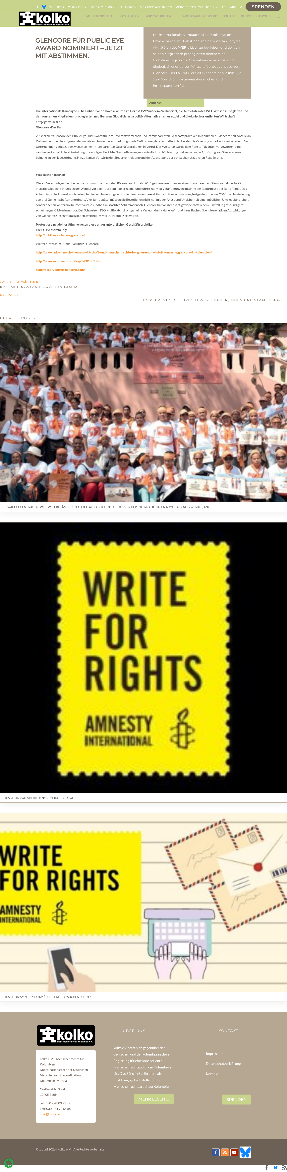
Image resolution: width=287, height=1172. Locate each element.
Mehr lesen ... (154, 1099)
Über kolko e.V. (69, 7)
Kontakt (212, 1073)
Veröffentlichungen (195, 7)
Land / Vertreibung (158, 16)
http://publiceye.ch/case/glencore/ (60, 235)
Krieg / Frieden (129, 16)
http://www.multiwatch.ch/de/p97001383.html (69, 261)
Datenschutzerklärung (223, 1063)
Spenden (263, 6)
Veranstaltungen (156, 7)
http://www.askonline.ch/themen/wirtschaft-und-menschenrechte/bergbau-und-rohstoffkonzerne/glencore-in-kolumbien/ (124, 252)
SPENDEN (237, 1099)
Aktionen (128, 7)
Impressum (214, 1053)
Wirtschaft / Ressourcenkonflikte (209, 16)
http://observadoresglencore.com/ (60, 269)
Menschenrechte (99, 16)
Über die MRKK (104, 7)
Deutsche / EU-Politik (257, 16)
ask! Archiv (231, 7)
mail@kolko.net (50, 1114)
